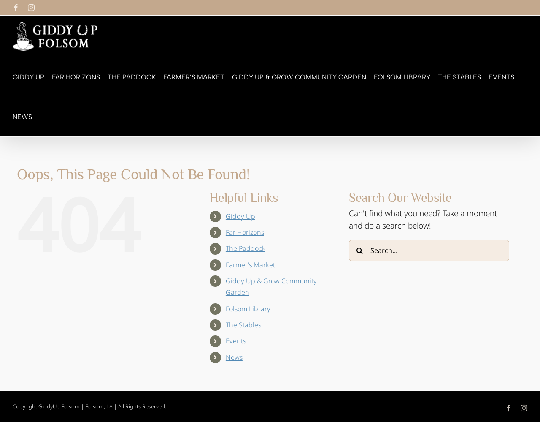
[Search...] (429, 250)
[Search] (359, 250)
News (234, 357)
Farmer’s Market (250, 265)
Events (236, 341)
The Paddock (245, 248)
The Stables (243, 324)
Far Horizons (245, 232)
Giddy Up (240, 216)
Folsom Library (248, 308)
